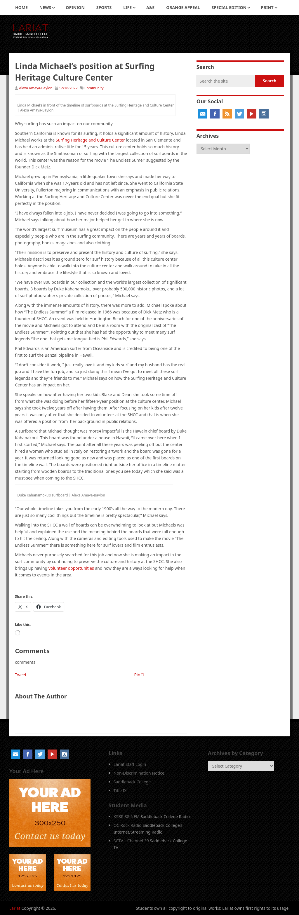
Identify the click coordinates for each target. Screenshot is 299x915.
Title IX (120, 790)
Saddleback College (132, 782)
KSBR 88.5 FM (127, 816)
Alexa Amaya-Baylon (35, 88)
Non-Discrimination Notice (139, 773)
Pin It (139, 674)
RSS (227, 113)
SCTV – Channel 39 (131, 840)
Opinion (75, 7)
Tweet (20, 674)
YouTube (251, 113)
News (45, 7)
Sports (104, 7)
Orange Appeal (183, 7)
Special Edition (229, 7)
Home (21, 7)
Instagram (264, 113)
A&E (150, 7)
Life (127, 7)
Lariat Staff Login (130, 764)
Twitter (239, 113)
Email (202, 113)
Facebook (215, 113)
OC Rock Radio (128, 825)
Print (267, 7)
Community (94, 88)
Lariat (14, 908)
